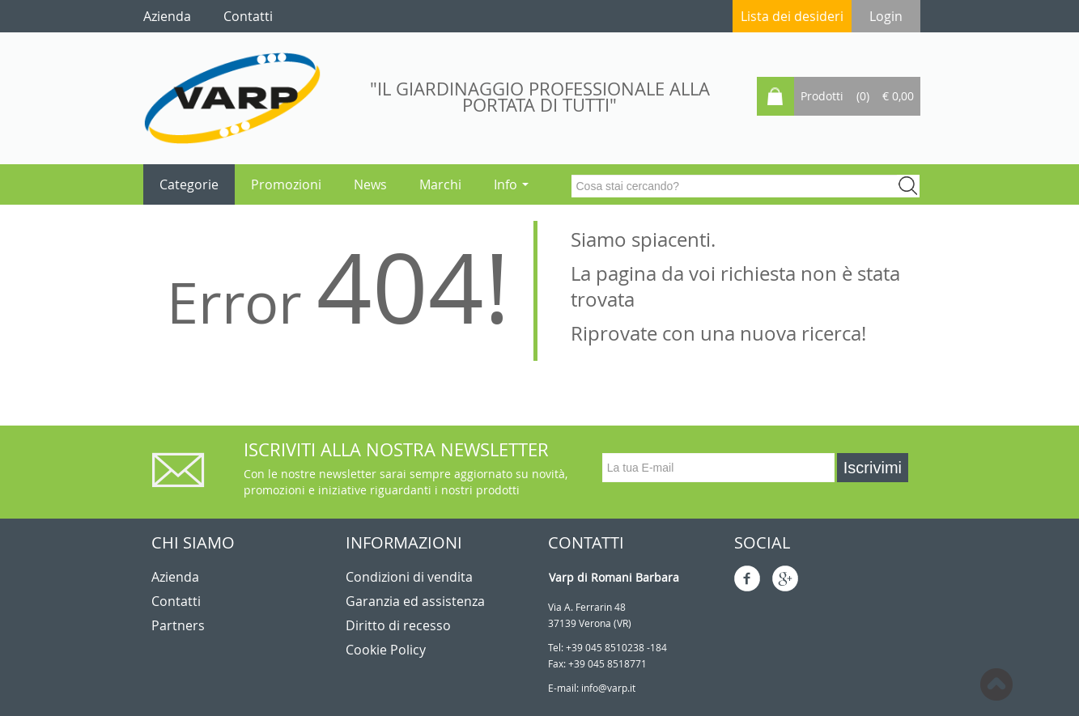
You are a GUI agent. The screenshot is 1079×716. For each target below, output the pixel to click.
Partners (178, 625)
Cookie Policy (386, 650)
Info (511, 184)
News (370, 184)
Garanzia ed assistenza (415, 601)
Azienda (175, 577)
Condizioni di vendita (409, 577)
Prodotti (822, 96)
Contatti (176, 601)
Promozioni (286, 184)
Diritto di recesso (398, 625)
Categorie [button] (189, 184)
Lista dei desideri (792, 16)
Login (886, 16)
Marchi (440, 184)
